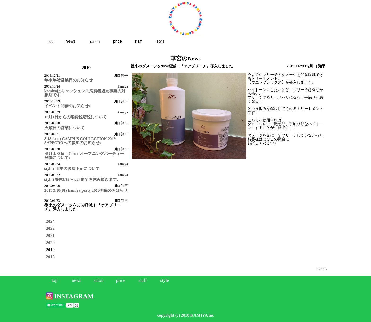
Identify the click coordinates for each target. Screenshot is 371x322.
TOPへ (322, 269)
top (54, 280)
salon (98, 280)
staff (142, 280)
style (164, 280)
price (120, 280)
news (76, 280)
